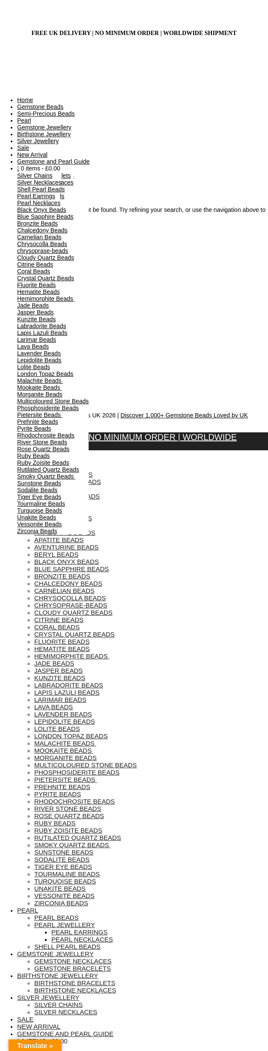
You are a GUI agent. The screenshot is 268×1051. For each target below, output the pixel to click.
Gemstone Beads (40, 106)
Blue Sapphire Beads (45, 216)
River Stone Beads (42, 442)
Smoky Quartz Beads (46, 476)
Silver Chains (34, 175)
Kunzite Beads (36, 319)
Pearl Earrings (36, 196)
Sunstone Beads (39, 483)
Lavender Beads (39, 353)
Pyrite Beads (34, 428)
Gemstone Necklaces (73, 961)
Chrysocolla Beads (42, 244)
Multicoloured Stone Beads (53, 401)
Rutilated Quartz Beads (48, 469)
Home (25, 100)
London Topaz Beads (45, 373)
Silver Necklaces (39, 182)
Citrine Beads (35, 264)
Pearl (24, 120)
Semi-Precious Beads (46, 113)
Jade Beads (33, 305)
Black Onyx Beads (41, 209)
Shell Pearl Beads (41, 189)
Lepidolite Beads (39, 360)
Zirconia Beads (37, 531)
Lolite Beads (33, 367)
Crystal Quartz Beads (45, 278)
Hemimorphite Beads (46, 298)
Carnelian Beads (39, 237)
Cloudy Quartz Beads (45, 257)
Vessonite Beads (39, 524)
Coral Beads (33, 271)
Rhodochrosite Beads (45, 435)
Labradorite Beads (41, 326)
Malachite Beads (40, 380)
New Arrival (32, 154)
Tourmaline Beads (41, 503)
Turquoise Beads (39, 510)
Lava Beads (33, 346)
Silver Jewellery (38, 141)
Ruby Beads (33, 455)
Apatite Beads (58, 539)
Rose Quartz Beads (43, 449)
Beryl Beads (56, 554)
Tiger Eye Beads (39, 496)
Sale (23, 147)
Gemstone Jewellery (44, 127)
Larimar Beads (36, 339)
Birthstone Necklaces (75, 990)
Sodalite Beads (37, 490)
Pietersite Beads (40, 414)
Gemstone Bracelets (72, 968)
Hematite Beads (38, 291)
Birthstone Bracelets (75, 982)
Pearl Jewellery (64, 924)
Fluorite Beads (36, 285)
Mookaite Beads (39, 387)
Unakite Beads (36, 517)
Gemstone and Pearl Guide (53, 161)
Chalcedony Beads (42, 230)
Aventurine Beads (66, 547)
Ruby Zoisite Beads (43, 462)
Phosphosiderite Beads (48, 408)
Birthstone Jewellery (44, 134)
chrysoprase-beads (42, 250)
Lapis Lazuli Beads (42, 332)
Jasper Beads (35, 312)
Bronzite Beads (37, 223)
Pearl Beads (56, 917)
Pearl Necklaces (38, 203)
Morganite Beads (40, 394)
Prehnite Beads (37, 421)
